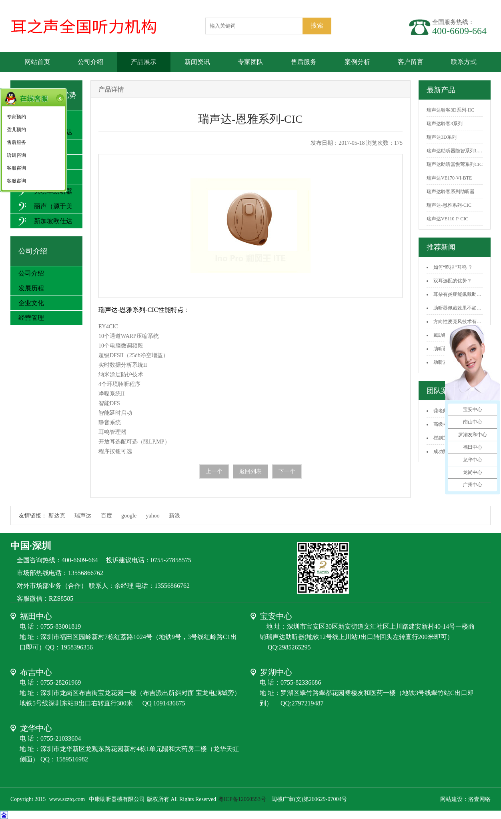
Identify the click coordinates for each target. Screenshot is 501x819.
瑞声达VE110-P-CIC (447, 219)
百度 (106, 516)
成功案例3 (444, 451)
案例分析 (357, 61)
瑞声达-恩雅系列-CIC (449, 205)
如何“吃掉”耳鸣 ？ (453, 267)
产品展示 (143, 61)
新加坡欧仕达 (45, 221)
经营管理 (31, 317)
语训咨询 (16, 155)
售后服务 (304, 61)
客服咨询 (16, 168)
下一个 (287, 471)
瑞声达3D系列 (442, 137)
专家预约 (16, 117)
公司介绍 (90, 61)
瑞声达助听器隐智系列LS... (455, 151)
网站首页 (37, 61)
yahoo (153, 516)
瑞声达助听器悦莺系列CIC (455, 164)
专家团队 (250, 61)
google (128, 516)
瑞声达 (82, 516)
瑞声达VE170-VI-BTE (449, 178)
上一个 (214, 471)
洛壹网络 (479, 799)
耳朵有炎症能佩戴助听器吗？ (464, 294)
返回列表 (250, 471)
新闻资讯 (197, 61)
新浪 (174, 516)
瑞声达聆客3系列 (445, 123)
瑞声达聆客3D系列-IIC (450, 110)
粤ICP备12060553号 (242, 799)
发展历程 (31, 288)
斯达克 (56, 516)
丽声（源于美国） (45, 213)
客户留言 (410, 61)
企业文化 (31, 303)
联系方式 (464, 61)
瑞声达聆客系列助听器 (451, 191)
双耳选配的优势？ (452, 281)
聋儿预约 (16, 129)
